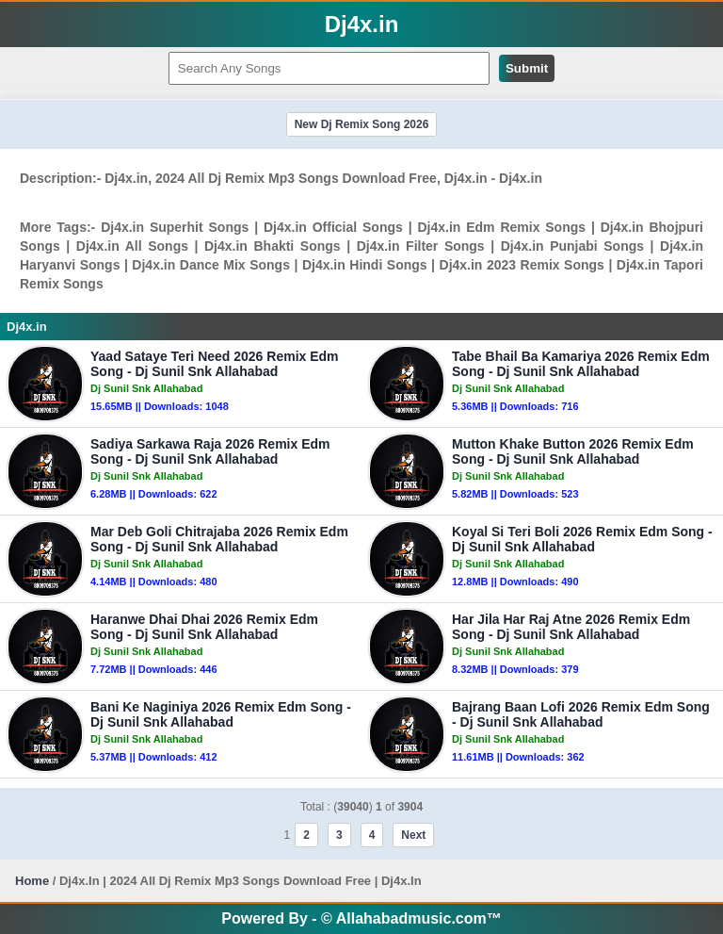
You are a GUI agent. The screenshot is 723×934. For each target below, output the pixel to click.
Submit (527, 68)
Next (413, 835)
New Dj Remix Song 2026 (362, 124)
